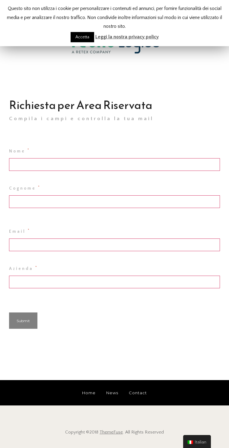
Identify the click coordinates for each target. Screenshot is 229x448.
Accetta (82, 37)
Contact (138, 392)
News (112, 392)
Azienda (23, 268)
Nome (19, 150)
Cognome (25, 187)
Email (19, 231)
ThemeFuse (111, 432)
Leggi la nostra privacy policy (127, 37)
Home (89, 392)
